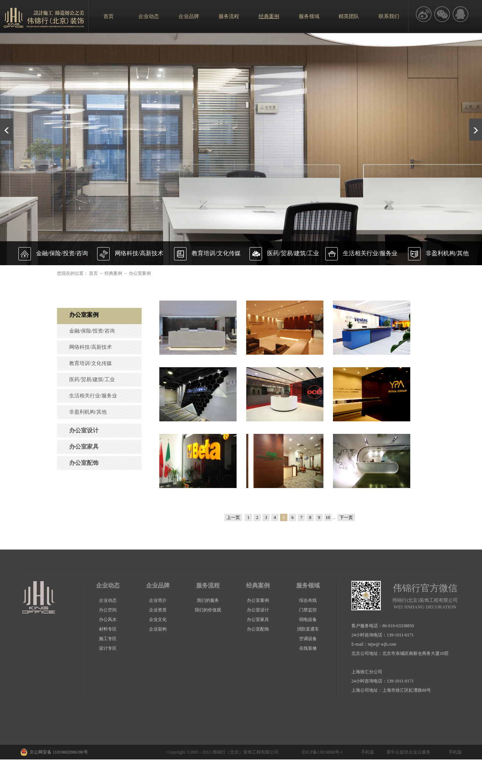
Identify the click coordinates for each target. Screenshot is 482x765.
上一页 (233, 517)
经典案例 (113, 273)
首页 (108, 16)
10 (328, 517)
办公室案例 (140, 273)
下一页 (346, 517)
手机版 (366, 752)
